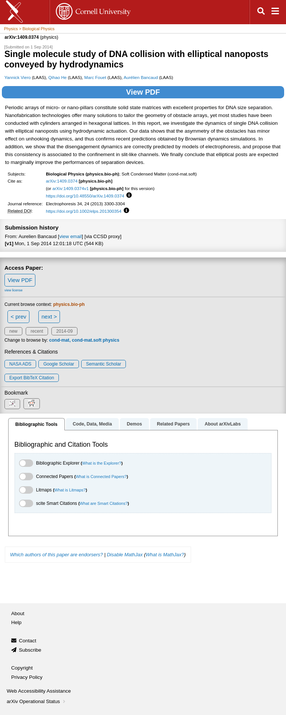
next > (49, 316)
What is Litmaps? (70, 490)
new (13, 331)
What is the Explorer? (101, 463)
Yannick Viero (17, 77)
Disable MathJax (125, 554)
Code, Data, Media (92, 424)
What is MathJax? (165, 554)
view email (70, 236)
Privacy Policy (26, 677)
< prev (18, 316)
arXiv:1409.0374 (61, 180)
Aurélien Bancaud (141, 77)
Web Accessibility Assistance (39, 691)
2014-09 (64, 331)
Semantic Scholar (103, 364)
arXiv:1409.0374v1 (71, 188)
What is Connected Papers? (101, 476)
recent (37, 331)
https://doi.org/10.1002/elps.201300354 (83, 211)
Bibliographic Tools (36, 424)
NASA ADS (20, 364)
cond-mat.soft (86, 340)
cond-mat (59, 340)
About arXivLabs (222, 424)
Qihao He (57, 77)
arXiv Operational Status (37, 701)
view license (13, 290)
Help (16, 622)
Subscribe (30, 650)
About (17, 613)
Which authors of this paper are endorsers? (56, 554)
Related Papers (173, 424)
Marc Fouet (95, 77)
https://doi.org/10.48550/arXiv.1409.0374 (85, 195)
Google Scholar (58, 364)
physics (111, 340)
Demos (134, 424)
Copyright (22, 668)
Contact (27, 640)
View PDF (143, 92)
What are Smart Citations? (104, 503)
